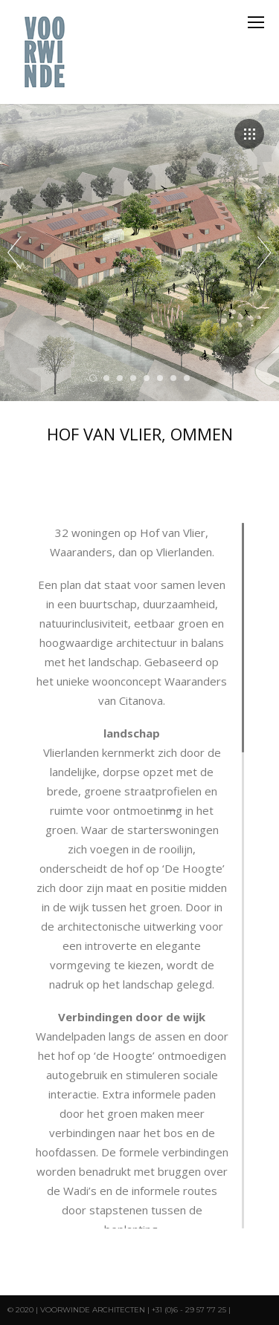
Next (264, 252)
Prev (14, 252)
